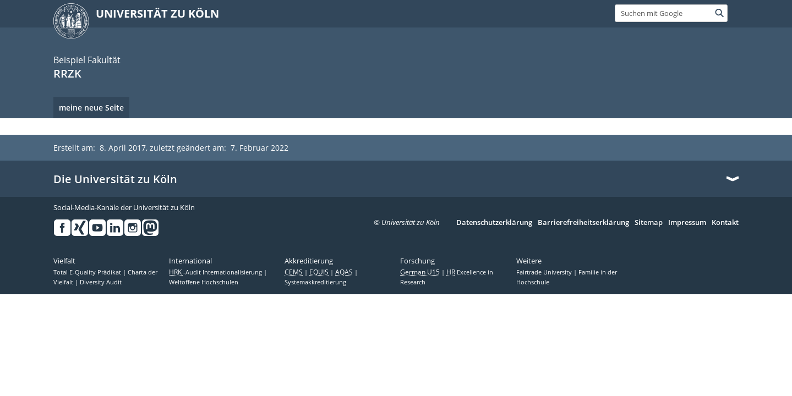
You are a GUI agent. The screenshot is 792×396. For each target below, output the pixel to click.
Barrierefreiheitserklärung (583, 222)
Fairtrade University (544, 272)
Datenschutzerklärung (494, 222)
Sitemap (649, 222)
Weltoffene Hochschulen (203, 282)
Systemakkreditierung (315, 282)
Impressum (687, 222)
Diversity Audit (101, 282)
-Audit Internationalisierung (216, 272)
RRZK (67, 73)
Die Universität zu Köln (115, 179)
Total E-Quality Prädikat (88, 272)
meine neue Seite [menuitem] (91, 107)
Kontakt (725, 222)
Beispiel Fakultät (87, 60)
